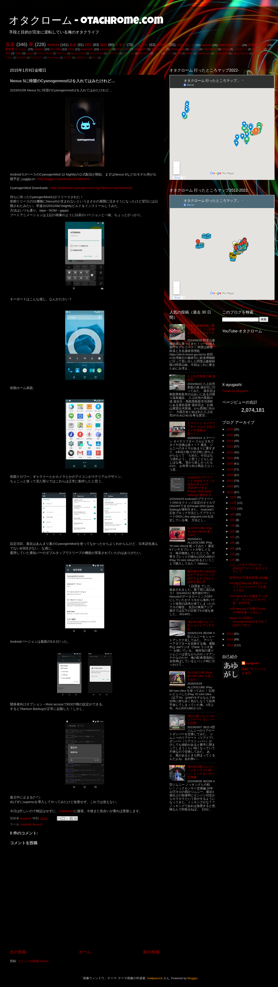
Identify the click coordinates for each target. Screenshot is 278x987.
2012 (230, 645)
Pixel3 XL (257, 49)
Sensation (106, 49)
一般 (179, 53)
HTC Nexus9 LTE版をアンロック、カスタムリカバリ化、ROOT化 (248, 599)
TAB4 (18, 53)
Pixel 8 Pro (128, 53)
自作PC (162, 45)
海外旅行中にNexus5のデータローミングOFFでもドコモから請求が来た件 (201, 577)
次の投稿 (18, 952)
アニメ (157, 53)
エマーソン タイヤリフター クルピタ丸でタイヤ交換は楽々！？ (201, 428)
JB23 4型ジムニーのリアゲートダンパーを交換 (201, 719)
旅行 (103, 45)
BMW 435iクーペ (229, 45)
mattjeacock (155, 978)
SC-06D (55, 49)
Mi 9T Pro (61, 53)
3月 (233, 548)
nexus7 (39, 49)
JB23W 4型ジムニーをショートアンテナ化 (201, 625)
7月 (233, 525)
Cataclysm (66, 811)
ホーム (85, 952)
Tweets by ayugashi (235, 391)
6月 (233, 531)
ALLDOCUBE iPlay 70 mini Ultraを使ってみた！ (200, 531)
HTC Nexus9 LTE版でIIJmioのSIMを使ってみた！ (247, 610)
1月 (233, 560)
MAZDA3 (21, 57)
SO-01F (67, 57)
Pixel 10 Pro (36, 57)
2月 (233, 554)
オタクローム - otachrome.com (86, 21)
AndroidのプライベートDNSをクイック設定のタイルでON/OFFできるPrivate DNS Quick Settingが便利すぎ (201, 486)
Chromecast (177, 49)
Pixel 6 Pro (122, 49)
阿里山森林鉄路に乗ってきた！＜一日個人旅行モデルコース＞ (201, 331)
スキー (120, 45)
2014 (230, 633)
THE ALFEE (158, 49)
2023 (230, 446)
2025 (230, 435)
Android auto (203, 53)
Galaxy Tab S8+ (240, 53)
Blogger (192, 978)
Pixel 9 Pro (144, 53)
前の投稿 (151, 952)
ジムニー (141, 45)
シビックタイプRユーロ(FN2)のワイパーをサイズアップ (248, 568)
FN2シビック (185, 45)
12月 (233, 497)
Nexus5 (207, 45)
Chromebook (221, 53)
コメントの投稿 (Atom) (33, 961)
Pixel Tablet (53, 57)
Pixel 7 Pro (113, 53)
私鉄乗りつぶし (16, 49)
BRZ (88, 45)
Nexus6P (87, 49)
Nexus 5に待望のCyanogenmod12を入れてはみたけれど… (248, 621)
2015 (230, 492)
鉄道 (73, 45)
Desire (29, 53)
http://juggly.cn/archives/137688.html (64, 179)
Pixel (71, 49)
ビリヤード (240, 49)
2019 (230, 469)
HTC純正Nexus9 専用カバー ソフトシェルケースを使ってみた (248, 587)
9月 (233, 514)
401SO (189, 53)
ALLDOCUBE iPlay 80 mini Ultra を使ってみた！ (200, 676)
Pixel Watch (210, 49)
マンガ (168, 53)
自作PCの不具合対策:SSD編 (248, 577)
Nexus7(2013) (78, 53)
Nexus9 (193, 49)
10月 (233, 508)
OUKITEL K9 (96, 53)
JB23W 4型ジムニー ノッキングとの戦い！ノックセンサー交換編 (201, 772)
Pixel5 (225, 49)
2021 (230, 458)
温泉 (10, 44)
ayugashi (252, 663)
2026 (230, 429)
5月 (233, 537)
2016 (230, 486)
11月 (233, 502)
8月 (233, 520)
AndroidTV (140, 49)
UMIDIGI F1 (82, 57)
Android (53, 45)
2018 (230, 475)
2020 (230, 463)
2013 (230, 639)
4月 (233, 542)
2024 (230, 440)
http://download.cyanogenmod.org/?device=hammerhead (91, 188)
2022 (230, 452)
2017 (230, 480)
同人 (95, 57)
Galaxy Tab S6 (44, 53)
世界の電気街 (257, 45)
